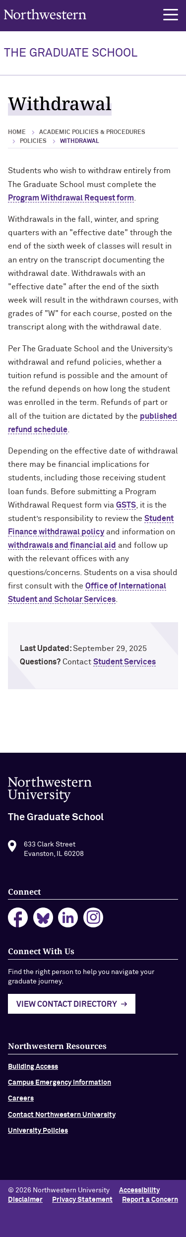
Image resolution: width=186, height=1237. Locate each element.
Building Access (33, 1069)
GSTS (126, 505)
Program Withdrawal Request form (71, 198)
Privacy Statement (82, 1199)
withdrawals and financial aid (62, 545)
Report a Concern (150, 1199)
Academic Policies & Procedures (92, 132)
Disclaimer (25, 1199)
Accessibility (139, 1190)
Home (17, 132)
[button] (170, 15)
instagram (93, 921)
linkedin (68, 921)
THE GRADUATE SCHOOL (70, 53)
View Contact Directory (66, 1008)
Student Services (124, 662)
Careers (21, 1102)
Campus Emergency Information (59, 1085)
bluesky (43, 921)
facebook (18, 921)
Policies (33, 141)
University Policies (38, 1134)
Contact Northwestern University (62, 1117)
